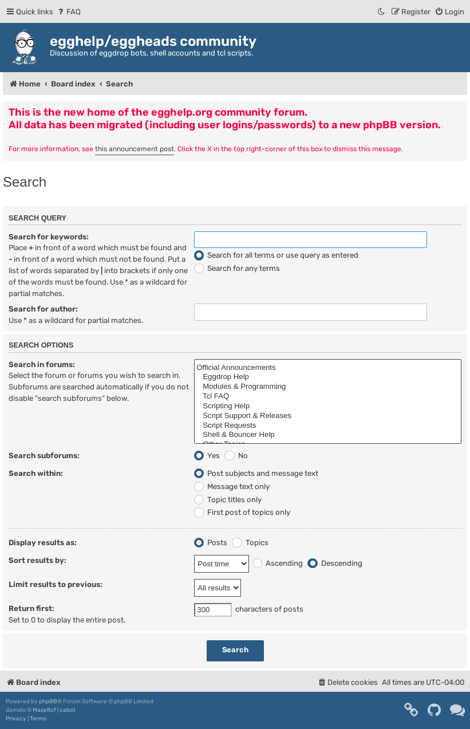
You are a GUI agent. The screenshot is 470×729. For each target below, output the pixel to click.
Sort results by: (37, 560)
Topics (250, 542)
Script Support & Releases (327, 416)
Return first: (31, 608)
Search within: (36, 473)
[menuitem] (68, 11)
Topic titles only (228, 499)
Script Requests (327, 426)
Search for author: (43, 309)
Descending (334, 563)
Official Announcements (327, 368)
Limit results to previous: (55, 584)
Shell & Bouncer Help (327, 435)
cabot (68, 710)
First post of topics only (242, 512)
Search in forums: (42, 364)
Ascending (277, 563)
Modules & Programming (327, 387)
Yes (207, 455)
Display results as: (43, 542)
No (235, 455)
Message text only (232, 486)
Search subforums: (44, 455)
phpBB (48, 701)
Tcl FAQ (327, 396)
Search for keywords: (49, 237)
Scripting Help (327, 406)
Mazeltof (44, 710)
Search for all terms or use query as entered (276, 255)
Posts (210, 542)
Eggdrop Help (327, 377)
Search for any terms (237, 268)
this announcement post (134, 149)
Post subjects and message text (256, 473)
